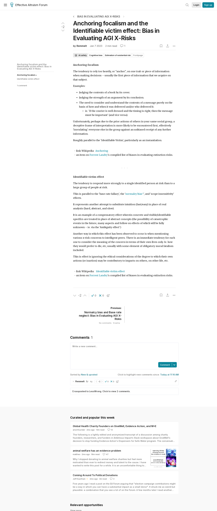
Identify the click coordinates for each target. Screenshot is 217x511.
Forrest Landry (99, 154)
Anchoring (101, 150)
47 (105, 454)
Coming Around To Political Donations (95, 475)
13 (110, 429)
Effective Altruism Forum (28, 5)
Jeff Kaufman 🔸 (80, 479)
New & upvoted (89, 374)
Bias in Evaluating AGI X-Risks (98, 16)
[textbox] (124, 352)
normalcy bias (133, 193)
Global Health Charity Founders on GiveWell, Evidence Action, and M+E (114, 426)
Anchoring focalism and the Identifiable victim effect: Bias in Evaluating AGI (116, 31)
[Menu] (5, 5)
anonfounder (79, 430)
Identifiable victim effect (110, 271)
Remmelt (82, 46)
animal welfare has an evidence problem (97, 450)
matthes (76, 454)
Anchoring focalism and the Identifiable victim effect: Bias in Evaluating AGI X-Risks (34, 66)
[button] (94, 295)
